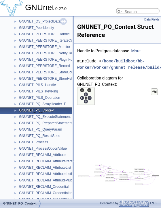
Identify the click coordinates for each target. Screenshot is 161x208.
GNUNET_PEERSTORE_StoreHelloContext (53, 79)
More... (137, 51)
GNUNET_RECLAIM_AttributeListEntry (49, 174)
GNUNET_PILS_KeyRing (38, 91)
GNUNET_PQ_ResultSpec (39, 136)
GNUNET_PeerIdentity (36, 28)
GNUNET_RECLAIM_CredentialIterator (49, 193)
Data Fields (152, 19)
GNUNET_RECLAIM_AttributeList (45, 168)
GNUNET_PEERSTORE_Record (44, 66)
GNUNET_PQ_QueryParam (40, 129)
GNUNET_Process (33, 142)
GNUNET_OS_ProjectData (39, 21)
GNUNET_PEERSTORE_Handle (44, 34)
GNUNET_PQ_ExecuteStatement (45, 117)
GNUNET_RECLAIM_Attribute (42, 155)
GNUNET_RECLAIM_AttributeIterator (48, 161)
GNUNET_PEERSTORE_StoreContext (49, 72)
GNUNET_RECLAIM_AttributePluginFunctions (54, 180)
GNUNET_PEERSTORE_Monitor (44, 47)
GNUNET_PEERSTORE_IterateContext (49, 40)
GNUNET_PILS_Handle (37, 85)
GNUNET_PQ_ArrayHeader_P (42, 104)
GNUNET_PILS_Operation (39, 98)
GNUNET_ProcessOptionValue (43, 148)
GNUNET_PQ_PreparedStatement (45, 123)
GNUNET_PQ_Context (36, 110)
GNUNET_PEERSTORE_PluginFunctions (51, 59)
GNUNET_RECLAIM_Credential (44, 187)
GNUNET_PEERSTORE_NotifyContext (49, 53)
